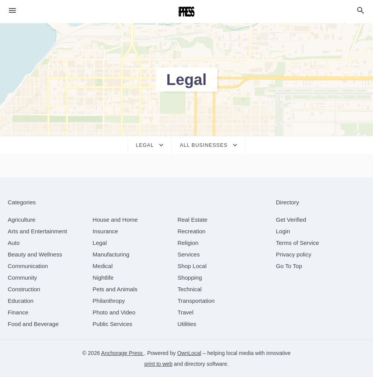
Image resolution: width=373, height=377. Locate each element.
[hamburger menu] (12, 10)
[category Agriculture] (22, 219)
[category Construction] (24, 289)
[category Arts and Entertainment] (37, 231)
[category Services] (188, 254)
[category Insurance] (105, 231)
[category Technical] (189, 289)
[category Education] (21, 300)
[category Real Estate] (192, 219)
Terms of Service (297, 242)
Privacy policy (294, 254)
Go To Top (289, 266)
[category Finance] (18, 312)
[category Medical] (103, 266)
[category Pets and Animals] (115, 289)
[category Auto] (14, 242)
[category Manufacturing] (111, 254)
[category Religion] (187, 242)
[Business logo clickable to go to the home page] (186, 12)
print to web (158, 364)
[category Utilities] (186, 324)
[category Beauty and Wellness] (35, 254)
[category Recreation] (191, 231)
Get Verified (291, 219)
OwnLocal (189, 353)
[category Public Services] (113, 324)
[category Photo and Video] (114, 312)
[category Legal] (100, 242)
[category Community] (22, 277)
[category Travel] (185, 312)
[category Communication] (28, 266)
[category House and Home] (115, 219)
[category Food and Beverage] (33, 324)
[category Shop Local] (191, 266)
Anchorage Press (122, 353)
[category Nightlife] (103, 277)
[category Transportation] (196, 300)
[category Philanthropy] (109, 300)
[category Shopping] (189, 277)
